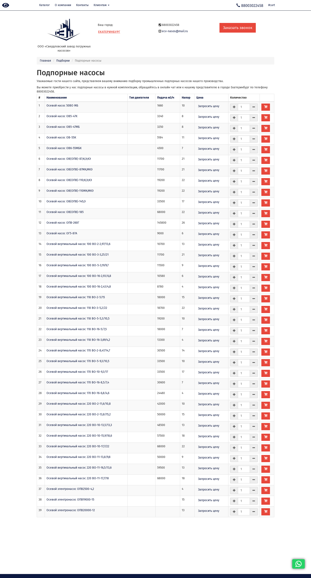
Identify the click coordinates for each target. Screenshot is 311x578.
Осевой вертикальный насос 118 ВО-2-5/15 (75, 297)
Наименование (56, 97)
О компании (63, 5)
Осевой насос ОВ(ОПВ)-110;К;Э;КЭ (69, 180)
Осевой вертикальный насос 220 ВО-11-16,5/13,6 (79, 467)
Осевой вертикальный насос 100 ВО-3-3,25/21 (77, 254)
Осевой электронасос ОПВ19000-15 (70, 499)
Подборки (63, 60)
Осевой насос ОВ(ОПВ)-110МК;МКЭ (70, 191)
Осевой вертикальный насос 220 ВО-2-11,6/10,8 (78, 404)
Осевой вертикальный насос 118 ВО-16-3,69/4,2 (78, 340)
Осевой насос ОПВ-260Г (62, 222)
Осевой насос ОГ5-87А (61, 233)
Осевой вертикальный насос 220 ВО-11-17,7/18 (77, 478)
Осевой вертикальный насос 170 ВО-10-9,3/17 (77, 372)
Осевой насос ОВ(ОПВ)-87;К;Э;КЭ (68, 159)
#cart (271, 5)
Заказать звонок (237, 27)
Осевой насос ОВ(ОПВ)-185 (65, 212)
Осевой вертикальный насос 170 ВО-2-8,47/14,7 (78, 350)
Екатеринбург (109, 32)
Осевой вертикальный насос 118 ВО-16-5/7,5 (76, 329)
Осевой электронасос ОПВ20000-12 (70, 510)
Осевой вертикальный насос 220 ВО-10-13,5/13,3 (79, 425)
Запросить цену (208, 106)
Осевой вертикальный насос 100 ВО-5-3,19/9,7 (77, 265)
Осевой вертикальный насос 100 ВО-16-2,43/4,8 (78, 286)
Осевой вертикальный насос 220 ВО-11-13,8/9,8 (78, 457)
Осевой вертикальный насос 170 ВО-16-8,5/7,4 (77, 382)
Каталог (44, 5)
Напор (186, 97)
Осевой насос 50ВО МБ (62, 105)
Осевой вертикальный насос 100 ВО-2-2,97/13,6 (78, 244)
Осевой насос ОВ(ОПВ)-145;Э (66, 201)
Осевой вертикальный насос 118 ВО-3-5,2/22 (76, 308)
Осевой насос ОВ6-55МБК (64, 148)
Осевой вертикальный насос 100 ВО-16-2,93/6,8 (78, 276)
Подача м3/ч (165, 97)
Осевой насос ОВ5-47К (61, 116)
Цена (199, 97)
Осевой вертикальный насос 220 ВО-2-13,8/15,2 (78, 414)
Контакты (82, 5)
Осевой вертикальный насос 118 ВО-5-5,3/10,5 (77, 318)
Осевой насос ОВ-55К (61, 137)
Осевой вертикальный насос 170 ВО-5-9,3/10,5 (77, 361)
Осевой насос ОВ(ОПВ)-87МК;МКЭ (69, 169)
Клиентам (101, 5)
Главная (45, 60)
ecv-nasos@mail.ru (175, 31)
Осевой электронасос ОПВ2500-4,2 (70, 489)
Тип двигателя (139, 97)
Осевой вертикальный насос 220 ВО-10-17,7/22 (77, 446)
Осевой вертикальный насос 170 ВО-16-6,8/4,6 (77, 393)
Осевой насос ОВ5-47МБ (63, 127)
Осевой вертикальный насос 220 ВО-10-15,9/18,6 (79, 435)
